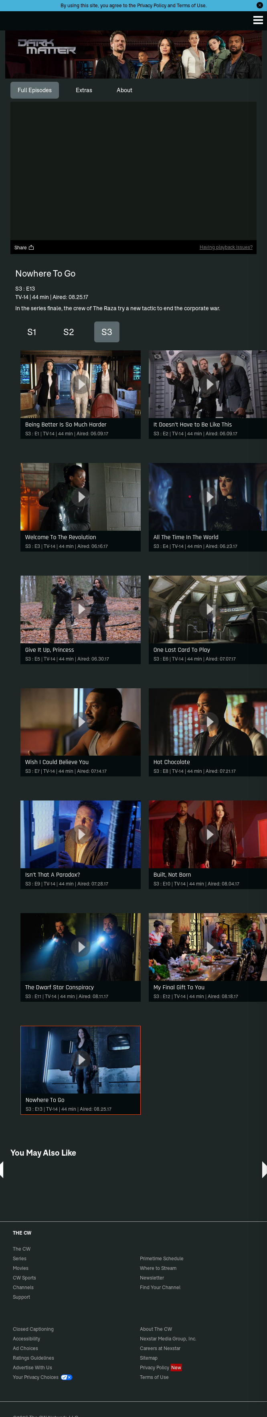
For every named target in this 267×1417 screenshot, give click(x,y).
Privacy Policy (151, 5)
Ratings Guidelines (33, 1358)
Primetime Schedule (162, 1258)
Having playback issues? (226, 247)
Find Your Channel (160, 1287)
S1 (31, 332)
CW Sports (24, 1278)
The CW (14, 18)
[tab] (34, 90)
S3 (106, 332)
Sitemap (149, 1358)
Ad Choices (25, 1348)
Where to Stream (158, 1268)
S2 (68, 332)
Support (21, 1297)
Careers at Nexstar (160, 1348)
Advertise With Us (32, 1367)
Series (19, 1258)
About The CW (156, 1329)
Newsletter (152, 1278)
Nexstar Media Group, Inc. (168, 1339)
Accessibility (26, 1339)
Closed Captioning (33, 1329)
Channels (23, 1287)
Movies (20, 1268)
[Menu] (258, 20)
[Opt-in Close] (260, 5)
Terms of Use (191, 5)
